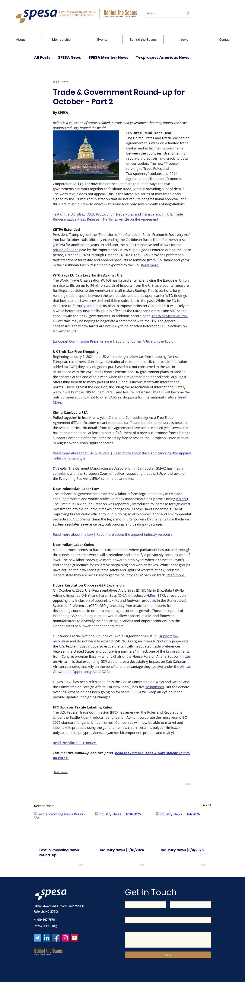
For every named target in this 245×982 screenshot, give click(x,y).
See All (206, 805)
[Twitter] (37, 938)
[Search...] (162, 13)
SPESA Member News (108, 57)
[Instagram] (65, 938)
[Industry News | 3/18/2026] (122, 827)
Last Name (176, 898)
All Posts (42, 57)
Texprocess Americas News (162, 57)
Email (129, 913)
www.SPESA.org (46, 926)
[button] (20, 39)
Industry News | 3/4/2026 (182, 850)
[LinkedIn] (46, 938)
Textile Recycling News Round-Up (59, 852)
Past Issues (61, 772)
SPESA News (69, 57)
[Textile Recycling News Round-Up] (61, 827)
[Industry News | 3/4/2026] (183, 827)
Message (131, 928)
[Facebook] (56, 938)
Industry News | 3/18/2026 (122, 850)
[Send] (168, 955)
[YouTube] (74, 938)
